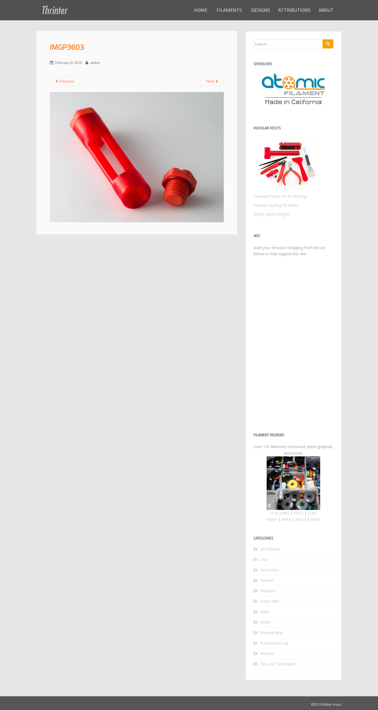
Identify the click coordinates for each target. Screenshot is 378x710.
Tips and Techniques (278, 663)
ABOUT (326, 10)
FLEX (312, 513)
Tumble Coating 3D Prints (276, 205)
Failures (267, 580)
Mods (265, 622)
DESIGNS (260, 10)
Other (315, 519)
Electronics (269, 569)
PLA (274, 513)
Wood (301, 519)
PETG (298, 513)
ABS (285, 513)
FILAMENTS (229, 10)
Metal (286, 519)
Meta (264, 611)
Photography (271, 632)
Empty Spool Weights (272, 214)
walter (95, 62)
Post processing (274, 643)
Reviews (267, 653)
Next (212, 81)
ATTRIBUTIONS (294, 10)
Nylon (272, 519)
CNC (264, 559)
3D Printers (270, 549)
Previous (64, 81)
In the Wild (269, 601)
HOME (200, 10)
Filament (267, 590)
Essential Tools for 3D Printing (280, 196)
